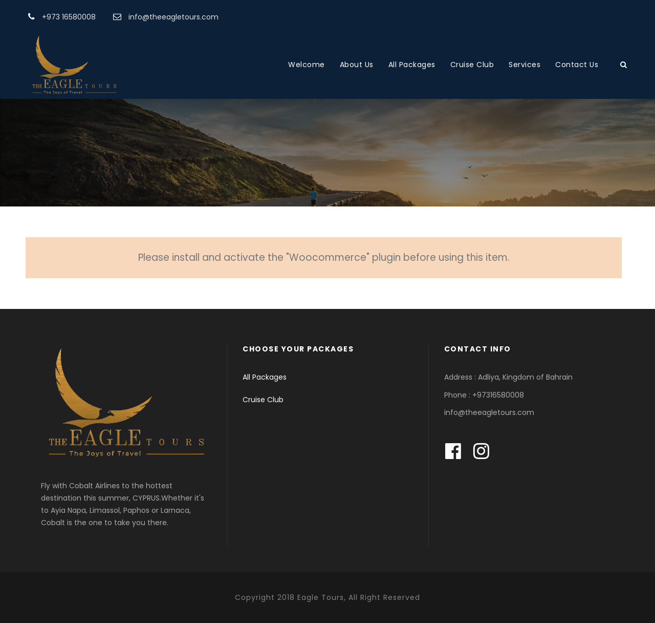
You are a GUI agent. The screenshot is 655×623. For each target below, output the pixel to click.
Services (524, 64)
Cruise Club (472, 64)
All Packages (411, 64)
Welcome (306, 64)
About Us (357, 64)
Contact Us (576, 64)
